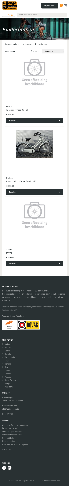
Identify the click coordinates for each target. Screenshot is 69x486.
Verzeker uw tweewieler (12, 434)
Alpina (7, 344)
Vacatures (6, 449)
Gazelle (8, 354)
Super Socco (10, 380)
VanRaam (9, 387)
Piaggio (8, 377)
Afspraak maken (49, 5)
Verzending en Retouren (12, 431)
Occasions (27, 44)
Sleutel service (8, 441)
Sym (6, 367)
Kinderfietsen (41, 44)
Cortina (8, 364)
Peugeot (8, 383)
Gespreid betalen (9, 438)
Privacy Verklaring (9, 428)
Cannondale (10, 357)
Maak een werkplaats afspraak (15, 444)
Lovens (8, 373)
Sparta (7, 351)
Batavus (8, 347)
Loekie (7, 370)
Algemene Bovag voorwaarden (15, 425)
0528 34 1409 (7, 414)
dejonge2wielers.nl (13, 44)
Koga (7, 360)
